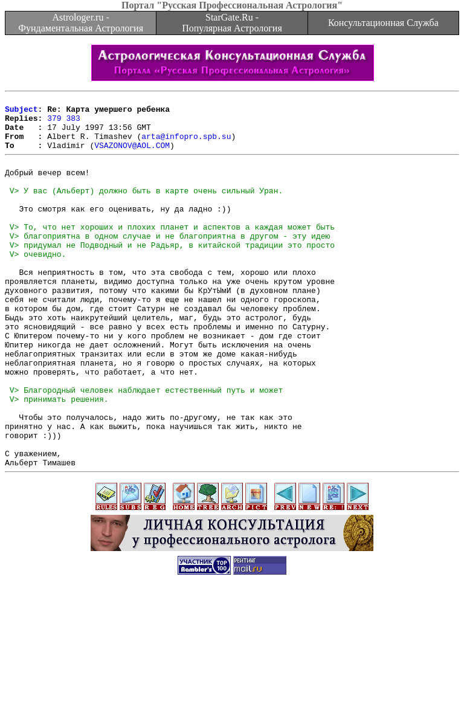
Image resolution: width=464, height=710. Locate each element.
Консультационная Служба (383, 23)
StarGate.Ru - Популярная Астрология (232, 22)
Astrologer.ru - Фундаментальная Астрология (80, 22)
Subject (21, 112)
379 (54, 123)
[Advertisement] (232, 683)
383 (73, 123)
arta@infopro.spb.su (186, 145)
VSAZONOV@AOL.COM (132, 155)
